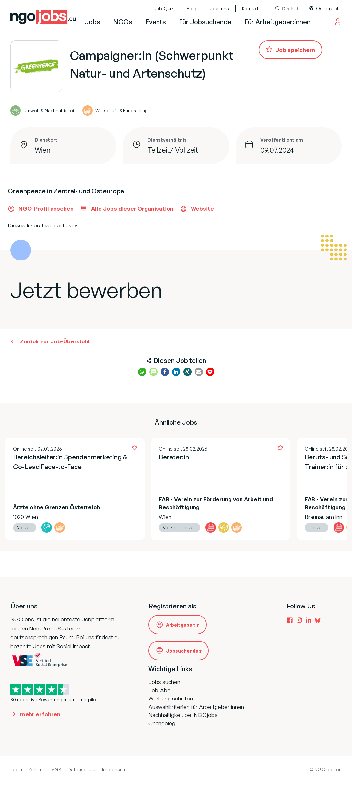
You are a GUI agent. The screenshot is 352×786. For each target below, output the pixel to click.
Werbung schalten (170, 698)
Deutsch (290, 9)
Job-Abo (159, 690)
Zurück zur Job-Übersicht (55, 341)
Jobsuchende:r (184, 650)
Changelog (161, 723)
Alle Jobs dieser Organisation (126, 208)
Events (155, 22)
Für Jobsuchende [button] (205, 22)
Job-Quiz (163, 8)
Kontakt (250, 8)
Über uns (219, 8)
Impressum (114, 769)
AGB (56, 769)
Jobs (92, 22)
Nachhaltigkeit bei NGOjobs (182, 714)
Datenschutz (82, 769)
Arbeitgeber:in (183, 625)
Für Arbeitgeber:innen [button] (277, 22)
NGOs (122, 22)
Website (197, 208)
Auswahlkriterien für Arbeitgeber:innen (196, 706)
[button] (142, 372)
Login (16, 769)
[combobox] (287, 8)
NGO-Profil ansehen (41, 208)
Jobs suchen (164, 681)
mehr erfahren (40, 714)
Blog (191, 8)
